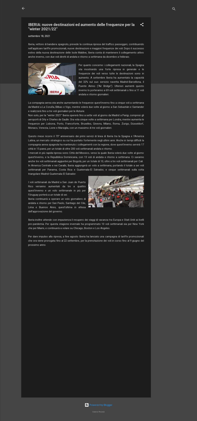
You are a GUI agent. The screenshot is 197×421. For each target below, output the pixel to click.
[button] (142, 25)
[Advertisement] (165, 69)
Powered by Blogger (98, 405)
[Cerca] (174, 9)
